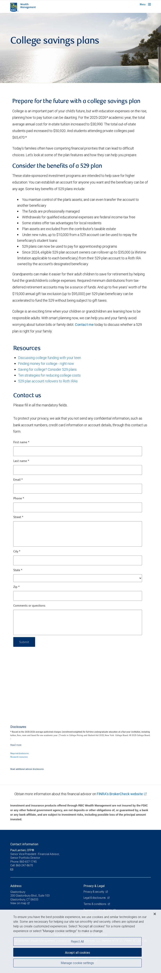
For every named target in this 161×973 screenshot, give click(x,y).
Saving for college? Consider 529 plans (47, 369)
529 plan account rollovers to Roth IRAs (48, 381)
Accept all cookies (77, 952)
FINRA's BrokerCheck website (120, 794)
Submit (24, 642)
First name (21, 442)
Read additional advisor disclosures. (27, 769)
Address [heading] (15, 886)
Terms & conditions (95, 904)
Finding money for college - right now (46, 363)
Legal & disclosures (95, 897)
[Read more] (15, 744)
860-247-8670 (24, 865)
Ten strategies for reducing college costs (49, 375)
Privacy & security (94, 891)
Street (18, 517)
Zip (16, 587)
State (17, 570)
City (16, 551)
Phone (18, 498)
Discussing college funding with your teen (49, 357)
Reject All (77, 941)
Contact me (84, 324)
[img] (80, 48)
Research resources (19, 757)
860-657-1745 (28, 861)
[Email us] (12, 869)
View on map (18, 903)
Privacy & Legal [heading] (94, 886)
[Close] (154, 914)
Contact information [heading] (24, 844)
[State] (77, 578)
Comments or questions (29, 605)
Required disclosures (19, 753)
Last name (21, 461)
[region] (80, 941)
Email (18, 479)
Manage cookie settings (77, 963)
